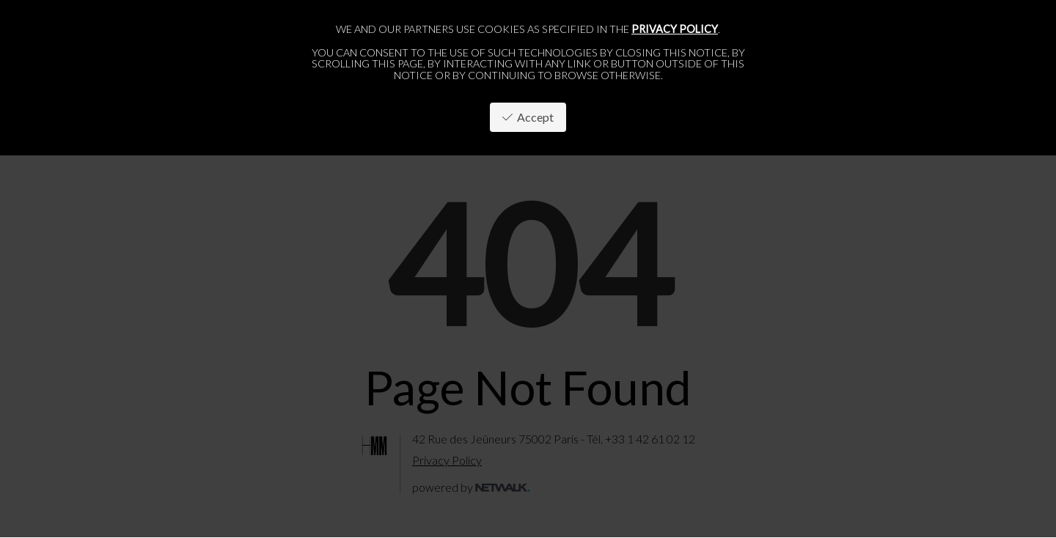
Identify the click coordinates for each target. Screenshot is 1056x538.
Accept (528, 117)
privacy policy (674, 29)
